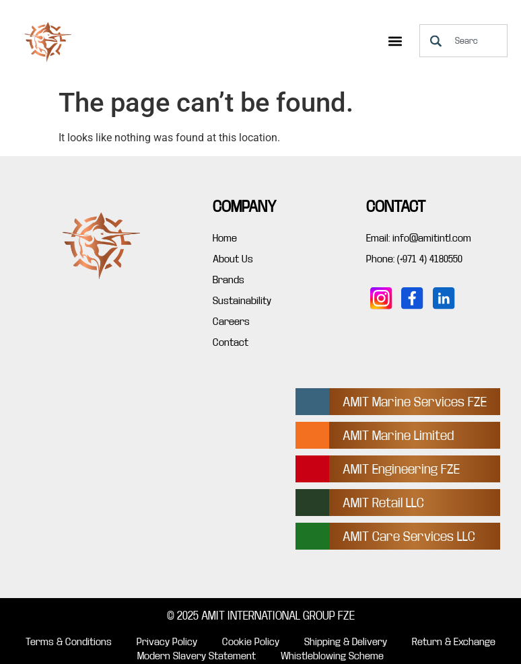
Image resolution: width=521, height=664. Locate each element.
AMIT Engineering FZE (401, 469)
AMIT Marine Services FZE (415, 402)
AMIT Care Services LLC (409, 536)
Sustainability (242, 300)
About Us (233, 259)
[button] (395, 41)
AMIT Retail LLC (383, 503)
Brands (228, 279)
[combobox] (463, 40)
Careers (231, 321)
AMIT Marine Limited (398, 436)
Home (225, 238)
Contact (230, 342)
